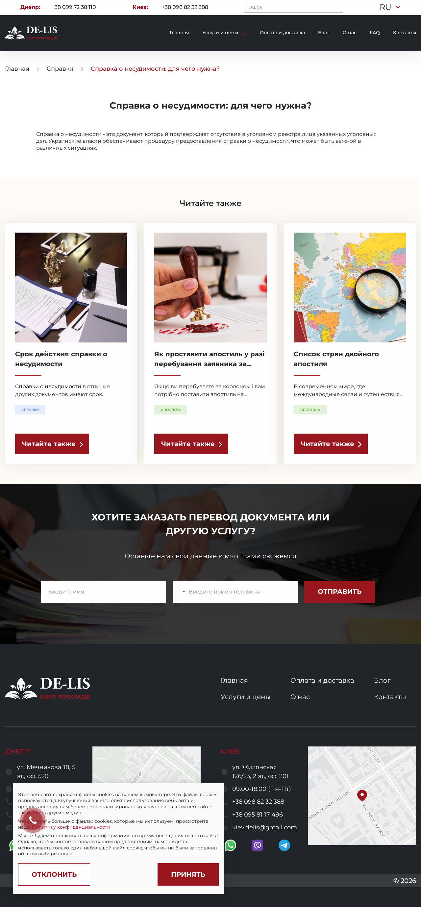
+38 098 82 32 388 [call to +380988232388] (258, 801)
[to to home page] (31, 33)
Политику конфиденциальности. (71, 827)
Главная (179, 33)
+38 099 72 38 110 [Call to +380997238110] (74, 7)
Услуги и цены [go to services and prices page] (246, 697)
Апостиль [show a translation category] (171, 410)
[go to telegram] (284, 845)
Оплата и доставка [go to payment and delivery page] (282, 33)
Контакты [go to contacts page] (404, 33)
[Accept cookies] (188, 874)
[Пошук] (338, 7)
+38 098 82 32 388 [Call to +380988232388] (185, 7)
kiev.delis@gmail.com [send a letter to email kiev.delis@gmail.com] (264, 827)
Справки (60, 68)
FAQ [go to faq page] (375, 33)
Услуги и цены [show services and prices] (220, 33)
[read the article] (52, 444)
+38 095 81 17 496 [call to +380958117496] (257, 814)
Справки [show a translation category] (30, 410)
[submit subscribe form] (339, 592)
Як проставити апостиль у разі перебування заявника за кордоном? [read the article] (209, 364)
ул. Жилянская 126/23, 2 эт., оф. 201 (260, 772)
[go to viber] (257, 845)
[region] (118, 824)
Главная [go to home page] (17, 68)
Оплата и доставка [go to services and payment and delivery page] (322, 680)
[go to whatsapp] (230, 845)
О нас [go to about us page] (300, 697)
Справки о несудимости (48, 386)
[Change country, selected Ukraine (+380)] (180, 592)
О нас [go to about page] (350, 33)
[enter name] (103, 592)
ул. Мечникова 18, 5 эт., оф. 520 (46, 772)
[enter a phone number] (235, 592)
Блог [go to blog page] (324, 33)
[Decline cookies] (54, 874)
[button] (362, 795)
